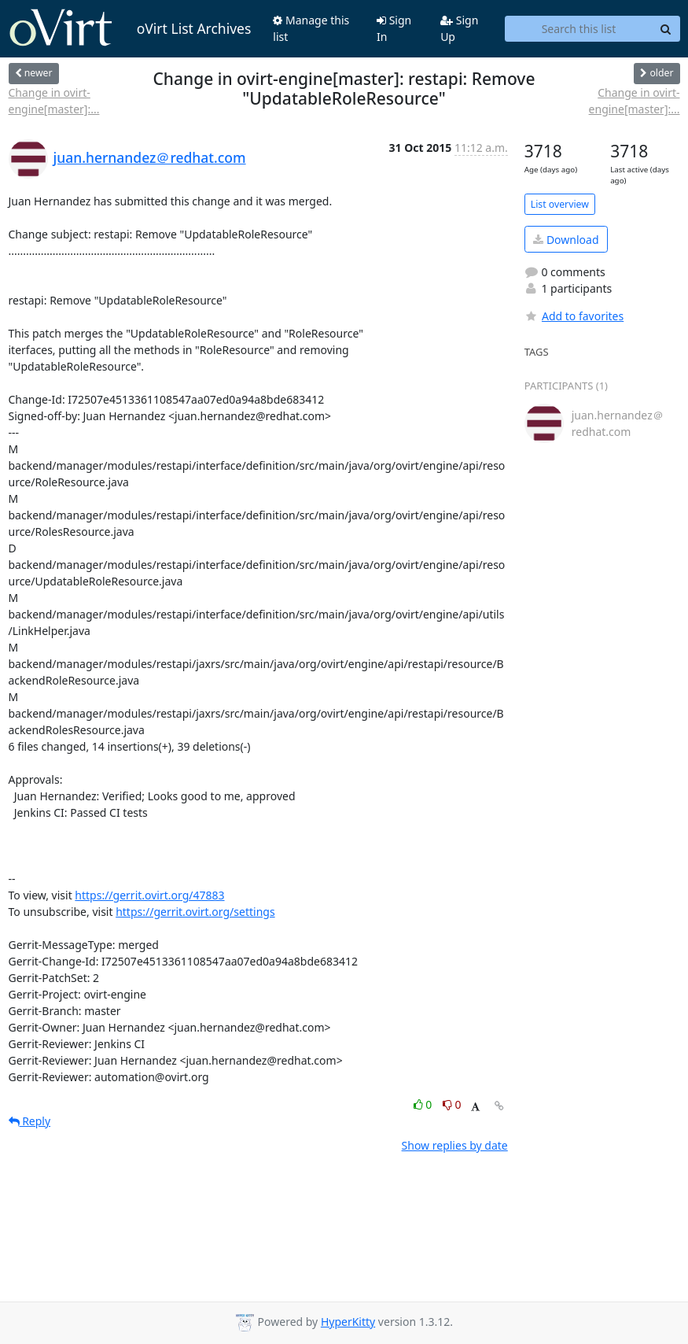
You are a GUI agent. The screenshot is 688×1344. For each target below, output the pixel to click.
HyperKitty (348, 1321)
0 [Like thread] (424, 1104)
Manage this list (311, 28)
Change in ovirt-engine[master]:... (54, 100)
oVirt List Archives (130, 28)
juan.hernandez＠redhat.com (149, 157)
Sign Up (459, 28)
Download (565, 239)
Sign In (394, 28)
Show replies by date (455, 1145)
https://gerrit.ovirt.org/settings (195, 911)
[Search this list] (578, 29)
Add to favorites (574, 315)
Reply (30, 1120)
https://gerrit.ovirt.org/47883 (149, 895)
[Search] (666, 29)
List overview (560, 204)
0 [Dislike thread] (452, 1104)
